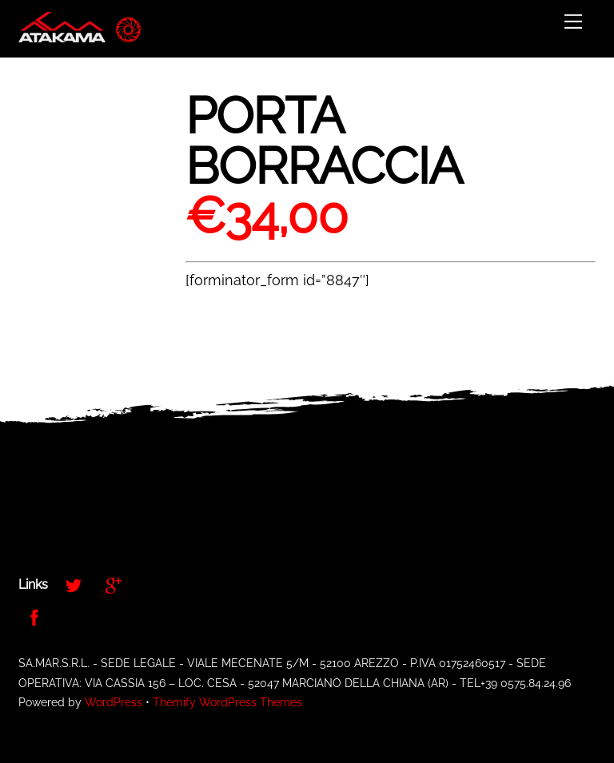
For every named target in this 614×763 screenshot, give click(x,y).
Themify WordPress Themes (227, 702)
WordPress (113, 702)
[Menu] (573, 22)
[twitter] (74, 583)
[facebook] (34, 615)
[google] (114, 583)
